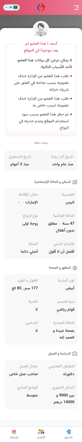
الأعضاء (41, 434)
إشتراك (14, 434)
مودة (41, 7)
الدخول (68, 434)
